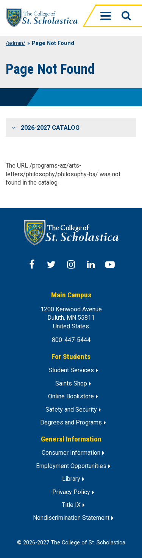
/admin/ (15, 43)
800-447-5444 (71, 340)
